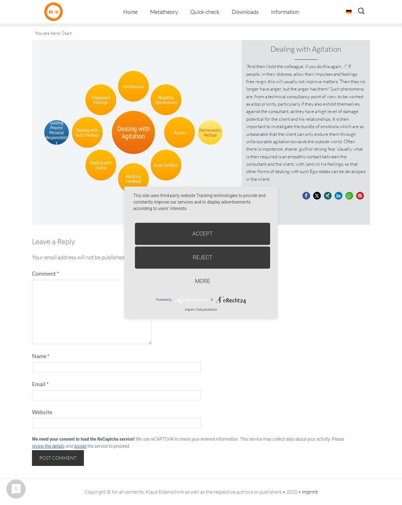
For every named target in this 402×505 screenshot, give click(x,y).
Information (285, 11)
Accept (202, 233)
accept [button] (80, 446)
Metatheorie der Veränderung (55, 11)
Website (42, 412)
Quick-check (204, 11)
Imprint (310, 492)
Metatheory (164, 11)
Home (130, 11)
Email (40, 384)
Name (40, 356)
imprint (189, 309)
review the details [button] (48, 446)
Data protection (206, 309)
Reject (202, 257)
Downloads (245, 11)
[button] (306, 196)
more (202, 281)
